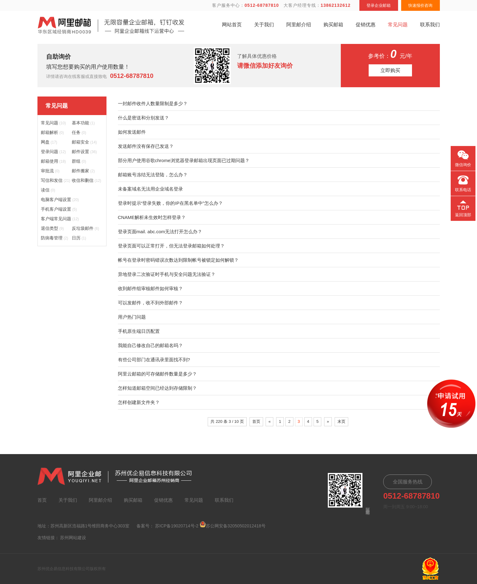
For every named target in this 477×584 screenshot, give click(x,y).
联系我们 (430, 24)
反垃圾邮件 (85, 228)
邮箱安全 (84, 142)
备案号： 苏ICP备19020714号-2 (167, 525)
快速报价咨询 (420, 5)
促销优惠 (365, 24)
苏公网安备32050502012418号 (233, 524)
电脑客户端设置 (60, 199)
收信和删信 (86, 180)
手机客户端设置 (59, 209)
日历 (79, 237)
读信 (48, 189)
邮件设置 (84, 151)
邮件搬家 (83, 170)
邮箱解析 (52, 132)
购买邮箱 (333, 24)
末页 (341, 421)
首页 (256, 421)
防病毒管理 (54, 237)
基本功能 (83, 122)
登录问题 (53, 151)
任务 (79, 132)
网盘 (49, 142)
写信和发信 (55, 180)
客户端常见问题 (60, 218)
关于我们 (264, 24)
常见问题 (398, 24)
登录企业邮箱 (378, 5)
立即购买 (390, 70)
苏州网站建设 (73, 537)
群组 (79, 161)
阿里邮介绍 (298, 24)
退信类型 (52, 228)
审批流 (50, 170)
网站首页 (232, 24)
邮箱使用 (53, 161)
